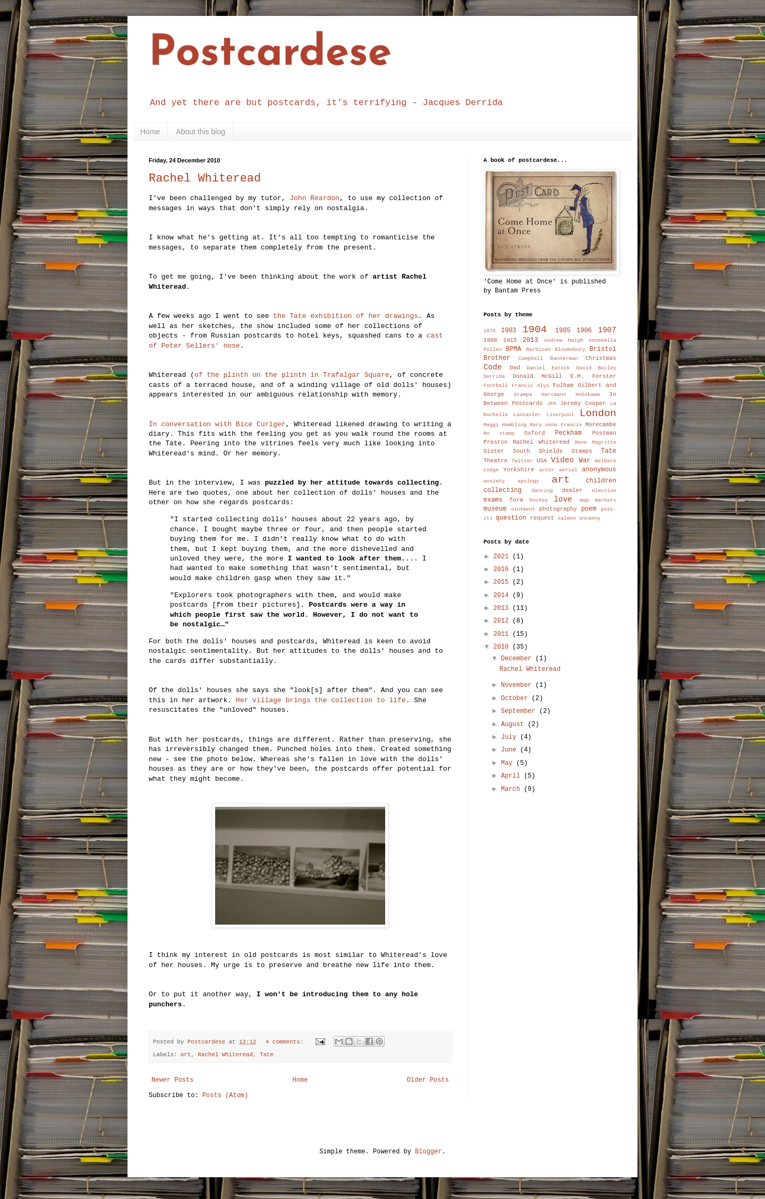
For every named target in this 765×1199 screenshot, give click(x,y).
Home (150, 131)
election (604, 491)
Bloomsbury (570, 349)
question (511, 518)
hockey (539, 500)
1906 (584, 330)
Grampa (523, 395)
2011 (503, 634)
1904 (534, 329)
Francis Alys (530, 386)
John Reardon (314, 198)
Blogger (428, 1151)
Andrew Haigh (563, 340)
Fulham (563, 385)
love (563, 499)
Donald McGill (537, 376)
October (516, 698)
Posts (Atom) (225, 1095)
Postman (604, 433)
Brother (496, 358)
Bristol (603, 349)
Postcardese (270, 54)
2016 (503, 569)
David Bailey (596, 368)
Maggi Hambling (504, 425)
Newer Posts (172, 1080)
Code (492, 367)
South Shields (538, 451)
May (508, 763)
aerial (568, 470)
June (510, 750)
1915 (510, 340)
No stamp (499, 433)
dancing (541, 491)
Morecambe (600, 424)
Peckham (568, 433)
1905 (563, 330)
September (520, 711)
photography (558, 509)
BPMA (513, 349)
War (585, 460)
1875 (489, 331)
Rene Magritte (595, 442)
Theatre (495, 461)
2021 (503, 556)
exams (493, 500)
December (518, 658)
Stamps (582, 451)
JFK (551, 404)
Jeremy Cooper (583, 403)
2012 (503, 621)
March (512, 789)
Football (495, 386)
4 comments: (286, 1042)
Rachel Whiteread (205, 178)
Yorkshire (518, 470)
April (512, 776)
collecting (502, 490)
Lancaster (527, 415)
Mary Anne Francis (556, 425)
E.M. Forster (593, 376)
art (186, 1054)
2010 (503, 647)
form (516, 500)
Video (562, 460)
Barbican (538, 349)
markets (605, 500)
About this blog (200, 131)
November (518, 685)
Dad (514, 368)
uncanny (589, 518)
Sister (493, 451)
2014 (503, 595)
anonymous (599, 469)
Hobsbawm (587, 395)
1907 (607, 330)
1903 (508, 330)
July (510, 737)
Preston (495, 442)
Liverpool (560, 415)
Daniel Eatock (548, 368)
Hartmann (554, 395)
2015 (503, 582)
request (542, 518)
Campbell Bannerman (548, 358)
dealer (572, 490)
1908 (490, 340)
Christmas (600, 358)
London (598, 413)
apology (528, 481)
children (600, 481)
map (584, 500)
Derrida (494, 376)
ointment (523, 509)
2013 (530, 340)
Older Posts (428, 1080)
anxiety (494, 481)
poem (589, 509)
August (514, 724)
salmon (567, 518)
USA (542, 461)
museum (494, 509)
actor (547, 470)
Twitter (522, 461)
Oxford (534, 433)
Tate (267, 1054)
